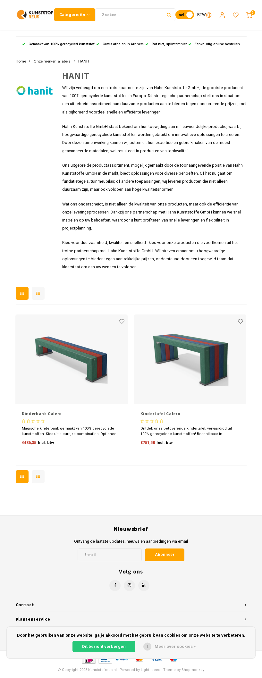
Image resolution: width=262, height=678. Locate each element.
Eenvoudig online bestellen (214, 46)
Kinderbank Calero (42, 416)
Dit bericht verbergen (104, 646)
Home (21, 63)
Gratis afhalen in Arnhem (120, 46)
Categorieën (74, 15)
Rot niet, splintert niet (166, 46)
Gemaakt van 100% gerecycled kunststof (58, 46)
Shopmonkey (193, 672)
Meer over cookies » (175, 646)
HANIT (83, 63)
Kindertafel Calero (160, 416)
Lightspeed (150, 672)
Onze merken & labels (52, 63)
